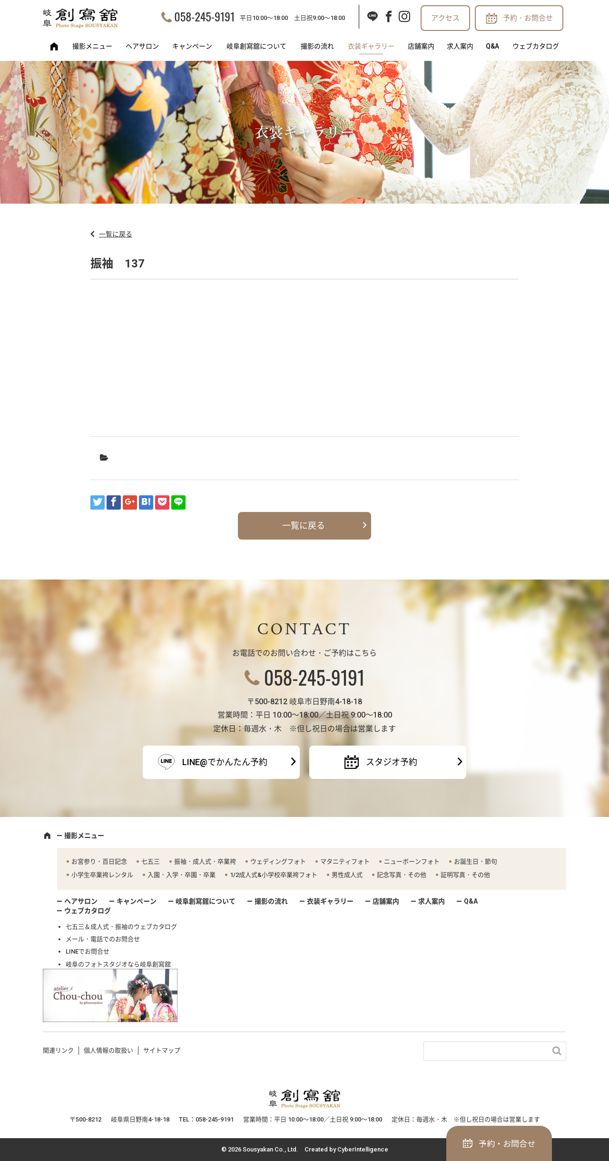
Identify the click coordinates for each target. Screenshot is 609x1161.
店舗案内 (421, 46)
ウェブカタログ (535, 46)
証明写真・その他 (465, 874)
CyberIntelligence (362, 1149)
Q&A (492, 46)
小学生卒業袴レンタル (102, 874)
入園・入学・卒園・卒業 (181, 874)
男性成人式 (347, 874)
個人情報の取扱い (108, 1050)
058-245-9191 (204, 16)
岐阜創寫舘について (256, 46)
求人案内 (460, 46)
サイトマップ (161, 1050)
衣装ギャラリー (371, 46)
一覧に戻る (115, 234)
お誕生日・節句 (475, 861)
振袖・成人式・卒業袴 (205, 861)
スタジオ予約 (391, 762)
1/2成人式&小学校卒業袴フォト (273, 874)
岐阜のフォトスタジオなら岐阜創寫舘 (118, 964)
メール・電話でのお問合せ (103, 939)
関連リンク (58, 1050)
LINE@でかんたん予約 (224, 762)
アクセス (445, 18)
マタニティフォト (345, 861)
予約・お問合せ (528, 18)
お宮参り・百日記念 (99, 861)
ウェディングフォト (278, 861)
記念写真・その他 (401, 874)
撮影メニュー (92, 46)
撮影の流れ (317, 46)
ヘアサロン (142, 46)
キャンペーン (192, 46)
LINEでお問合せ (87, 951)
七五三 (150, 861)
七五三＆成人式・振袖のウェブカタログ (121, 926)
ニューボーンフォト (412, 861)
